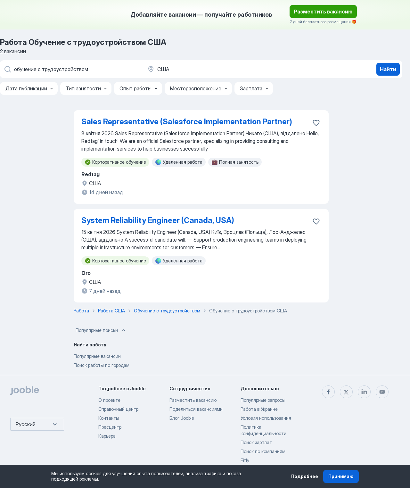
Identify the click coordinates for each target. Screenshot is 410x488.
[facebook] (328, 391)
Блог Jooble (181, 418)
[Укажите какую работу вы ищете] (70, 69)
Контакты (108, 418)
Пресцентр (109, 427)
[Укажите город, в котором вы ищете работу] (213, 69)
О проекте (109, 400)
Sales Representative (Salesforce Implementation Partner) (186, 121)
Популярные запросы (263, 400)
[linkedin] (364, 391)
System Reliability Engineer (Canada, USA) (157, 220)
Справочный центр (118, 409)
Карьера (107, 436)
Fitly (245, 460)
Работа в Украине (259, 409)
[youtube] (382, 391)
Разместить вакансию (323, 11)
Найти (388, 69)
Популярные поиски (101, 330)
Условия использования (266, 418)
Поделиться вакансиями (196, 409)
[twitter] (346, 391)
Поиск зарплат (256, 442)
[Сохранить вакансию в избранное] (316, 122)
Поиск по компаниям (263, 451)
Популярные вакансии (97, 356)
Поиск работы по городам (101, 365)
